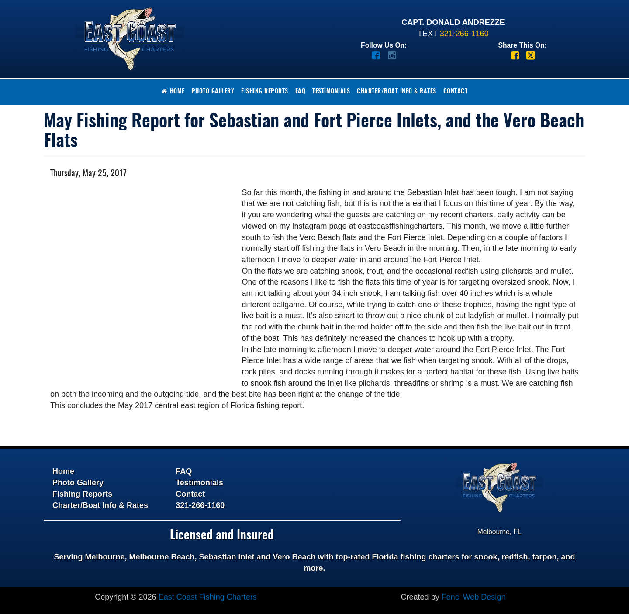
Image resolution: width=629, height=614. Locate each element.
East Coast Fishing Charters (208, 597)
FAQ (300, 92)
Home (173, 91)
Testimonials (331, 92)
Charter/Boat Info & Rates (396, 92)
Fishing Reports (264, 92)
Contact (455, 92)
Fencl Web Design (474, 597)
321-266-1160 (464, 33)
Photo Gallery (213, 92)
